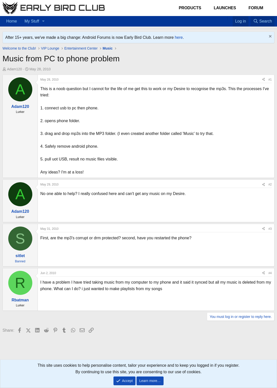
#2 (270, 184)
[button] (43, 21)
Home (11, 21)
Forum (255, 8)
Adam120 (14, 69)
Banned (20, 261)
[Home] (224, 18)
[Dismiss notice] (269, 37)
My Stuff (32, 21)
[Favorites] (230, 18)
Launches (225, 8)
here (179, 37)
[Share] (263, 80)
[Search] (262, 21)
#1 (270, 79)
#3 (270, 229)
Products (190, 8)
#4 (270, 273)
